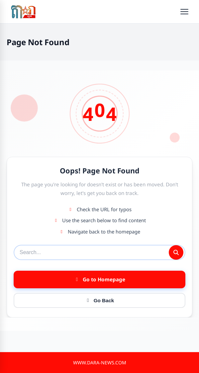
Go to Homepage (99, 279)
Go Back (99, 300)
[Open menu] (184, 12)
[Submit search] (176, 252)
